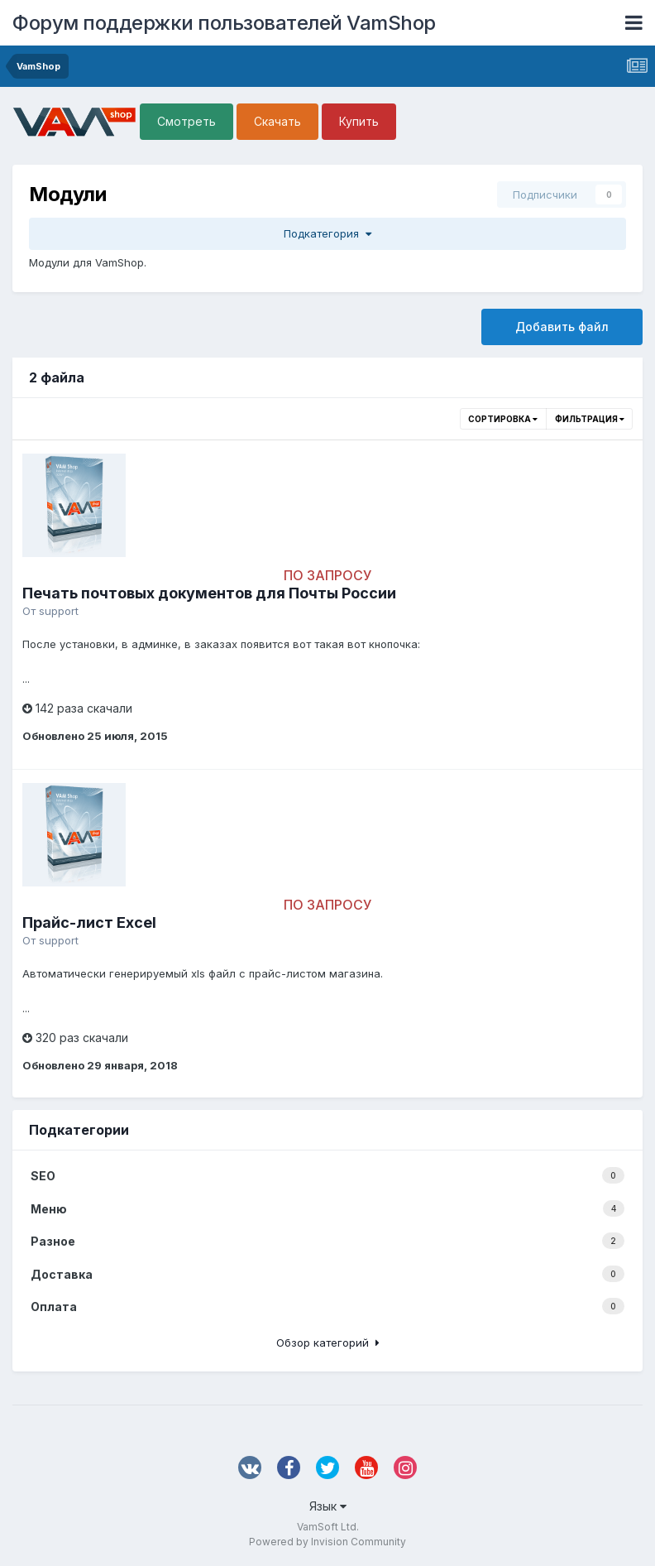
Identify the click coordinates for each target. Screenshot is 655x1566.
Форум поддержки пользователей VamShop (224, 23)
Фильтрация (589, 419)
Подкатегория (327, 233)
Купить (359, 121)
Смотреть (186, 121)
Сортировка (503, 419)
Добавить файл (562, 326)
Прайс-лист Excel (89, 922)
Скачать (277, 121)
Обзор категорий (328, 1342)
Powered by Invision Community (327, 1541)
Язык (328, 1506)
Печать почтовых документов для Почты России (209, 593)
